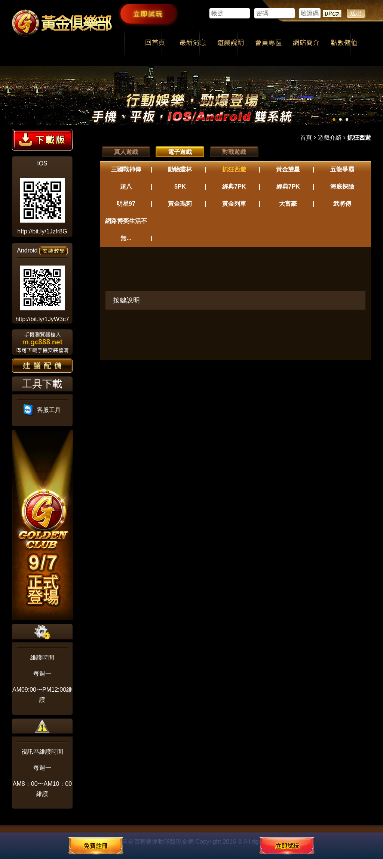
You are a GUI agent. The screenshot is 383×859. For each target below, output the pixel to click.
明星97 (126, 204)
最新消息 (193, 43)
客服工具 (42, 410)
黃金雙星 (288, 169)
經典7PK (234, 186)
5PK (180, 186)
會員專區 (268, 43)
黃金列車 (234, 204)
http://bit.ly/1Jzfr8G (42, 231)
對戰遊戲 (234, 152)
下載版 (42, 140)
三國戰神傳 (126, 169)
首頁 (306, 137)
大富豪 (288, 204)
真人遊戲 (126, 152)
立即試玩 (148, 13)
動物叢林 (180, 169)
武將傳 (342, 204)
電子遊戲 (180, 152)
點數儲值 (344, 43)
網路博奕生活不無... (126, 229)
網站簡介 (306, 43)
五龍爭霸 (342, 169)
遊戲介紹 (329, 137)
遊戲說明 (230, 43)
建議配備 (42, 366)
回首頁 (155, 43)
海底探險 (342, 186)
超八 (126, 186)
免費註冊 (96, 845)
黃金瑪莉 (180, 204)
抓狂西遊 (234, 169)
